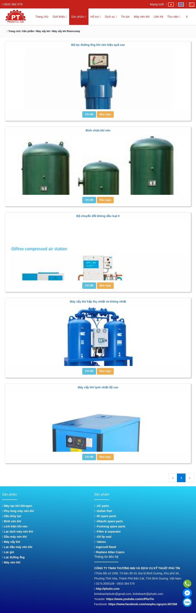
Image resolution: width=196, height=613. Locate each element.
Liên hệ (157, 16)
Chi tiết (89, 114)
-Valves (100, 541)
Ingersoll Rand (105, 547)
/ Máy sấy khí (43, 31)
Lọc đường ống (13, 557)
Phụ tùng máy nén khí (18, 511)
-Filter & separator (107, 531)
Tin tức (124, 16)
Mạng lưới (157, 4)
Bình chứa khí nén (98, 130)
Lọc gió (8, 552)
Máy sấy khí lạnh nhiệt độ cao (98, 387)
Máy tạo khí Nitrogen (17, 505)
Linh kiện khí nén (15, 526)
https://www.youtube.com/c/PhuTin (130, 599)
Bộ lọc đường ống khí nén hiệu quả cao (98, 44)
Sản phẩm (76, 16)
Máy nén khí (141, 16)
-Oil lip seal (102, 536)
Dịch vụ (109, 16)
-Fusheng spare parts (109, 526)
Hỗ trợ (93, 16)
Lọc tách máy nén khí (17, 531)
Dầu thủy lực (11, 516)
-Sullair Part (103, 511)
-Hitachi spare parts (108, 521)
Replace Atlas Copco (109, 552)
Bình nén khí (11, 521)
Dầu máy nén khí (14, 536)
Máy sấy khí (11, 541)
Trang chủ (38, 16)
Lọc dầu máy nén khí (17, 547)
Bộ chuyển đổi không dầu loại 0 (97, 216)
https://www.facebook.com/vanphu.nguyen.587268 (142, 604)
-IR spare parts (105, 516)
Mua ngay (105, 114)
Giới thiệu (56, 16)
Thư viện (173, 16)
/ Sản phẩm (28, 31)
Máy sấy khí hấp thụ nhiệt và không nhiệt (98, 301)
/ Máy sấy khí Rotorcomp (66, 31)
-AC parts (101, 505)
